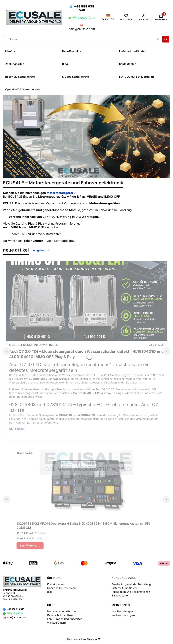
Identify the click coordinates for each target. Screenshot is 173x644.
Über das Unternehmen (61, 588)
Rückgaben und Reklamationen (131, 591)
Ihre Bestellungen (122, 611)
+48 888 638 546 (84, 8)
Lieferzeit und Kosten (125, 588)
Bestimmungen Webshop (62, 611)
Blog (50, 591)
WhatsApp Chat (84, 17)
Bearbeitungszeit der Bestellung (131, 584)
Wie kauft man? (56, 622)
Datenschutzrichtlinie (60, 615)
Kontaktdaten (55, 584)
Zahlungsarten (120, 595)
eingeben (41, 250)
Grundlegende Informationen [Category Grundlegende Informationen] (33, 344)
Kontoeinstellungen (123, 615)
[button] (165, 39)
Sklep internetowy (82, 639)
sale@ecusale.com (82, 29)
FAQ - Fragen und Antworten (64, 618)
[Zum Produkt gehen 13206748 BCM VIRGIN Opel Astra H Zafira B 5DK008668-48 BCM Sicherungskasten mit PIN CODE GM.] (86, 485)
